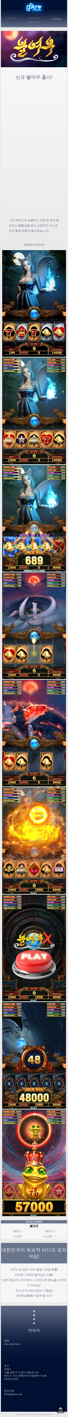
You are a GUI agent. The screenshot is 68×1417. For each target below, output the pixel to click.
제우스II (50, 1231)
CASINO (11, 18)
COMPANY (34, 22)
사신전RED (50, 1236)
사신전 (17, 1236)
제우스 (17, 1231)
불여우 (34, 1226)
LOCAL (56, 18)
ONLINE (34, 18)
